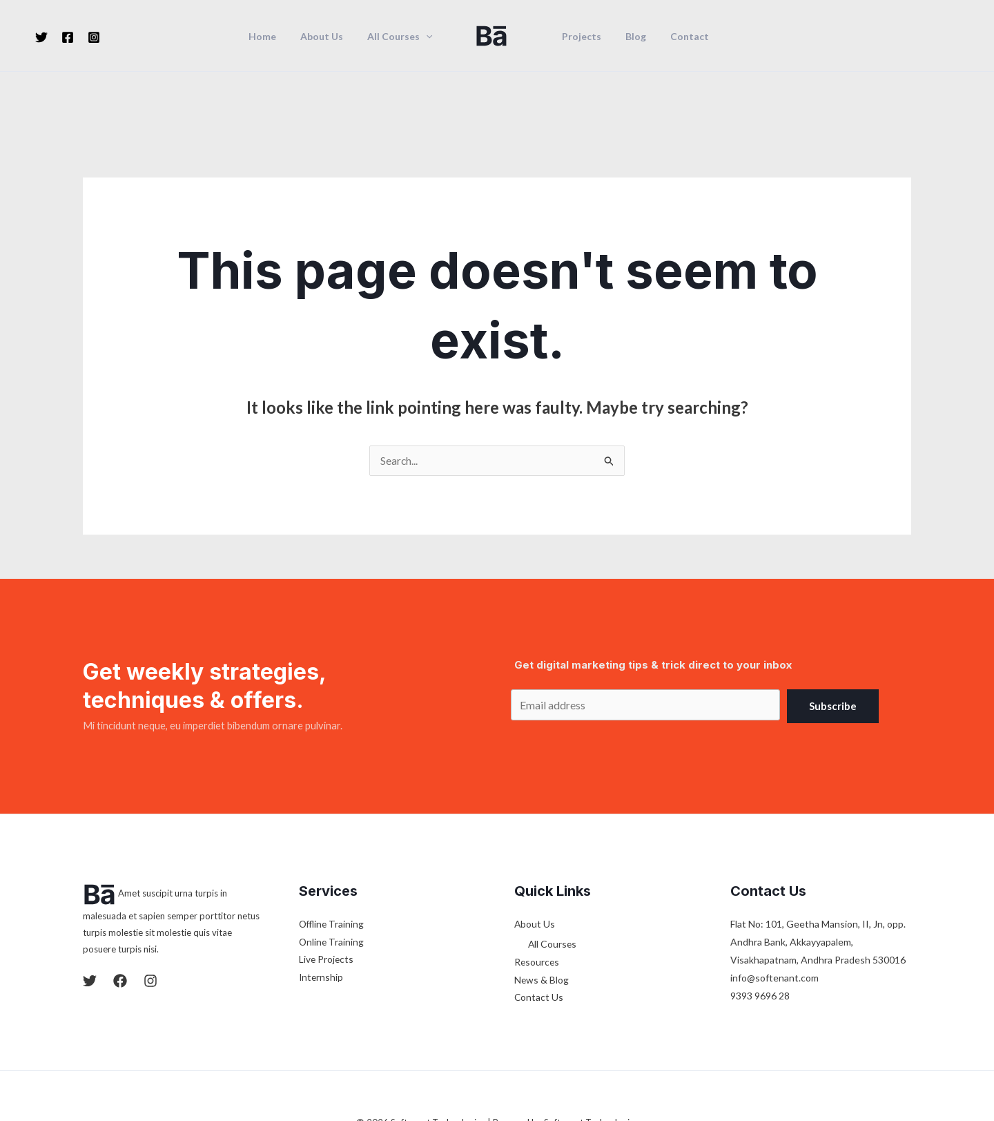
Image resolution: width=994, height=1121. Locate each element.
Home (275, 36)
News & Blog (541, 920)
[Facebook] (67, 37)
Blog (628, 36)
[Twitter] (41, 37)
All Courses (402, 36)
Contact (677, 36)
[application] (428, 36)
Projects (578, 36)
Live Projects (327, 900)
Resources (537, 902)
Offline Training (333, 864)
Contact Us (539, 938)
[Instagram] (94, 37)
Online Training (332, 882)
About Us (329, 36)
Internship (321, 917)
